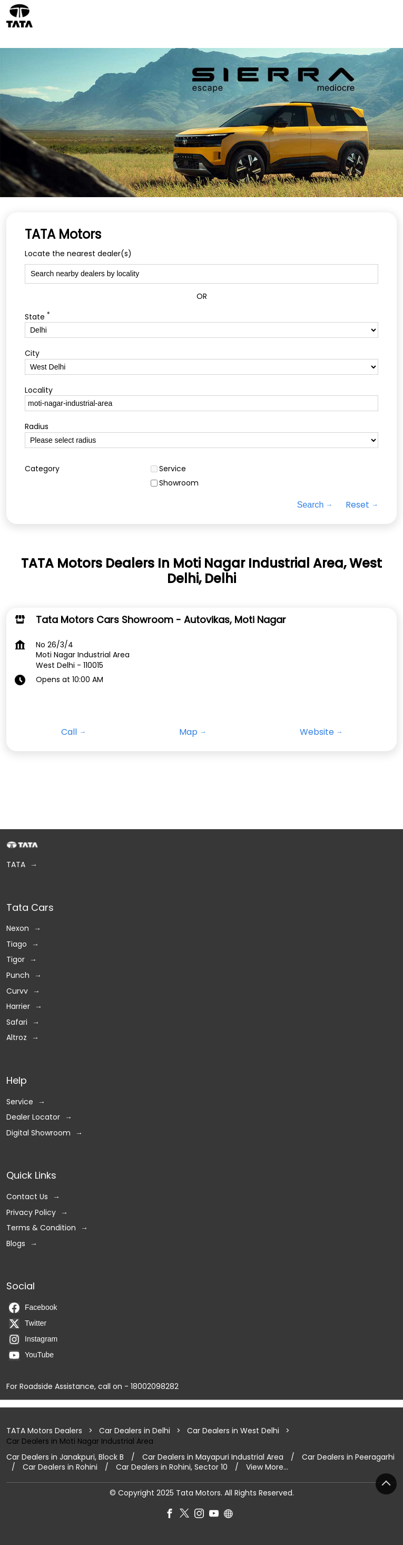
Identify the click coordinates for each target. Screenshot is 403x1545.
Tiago (16, 944)
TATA (15, 865)
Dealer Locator (33, 1117)
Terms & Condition (41, 1228)
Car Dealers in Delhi (134, 1431)
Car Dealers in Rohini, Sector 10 (172, 1467)
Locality (39, 390)
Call (69, 732)
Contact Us (27, 1197)
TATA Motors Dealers (45, 1431)
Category (42, 469)
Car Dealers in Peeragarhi (348, 1457)
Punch (18, 975)
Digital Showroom (38, 1133)
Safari (16, 1022)
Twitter (27, 1323)
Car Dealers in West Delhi (233, 1431)
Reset (357, 505)
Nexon (17, 929)
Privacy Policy (31, 1213)
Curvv (17, 991)
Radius (36, 427)
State (37, 316)
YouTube (31, 1355)
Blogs (15, 1244)
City (32, 353)
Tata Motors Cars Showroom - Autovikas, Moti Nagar (161, 619)
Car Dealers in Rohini (60, 1467)
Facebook (33, 1308)
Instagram (33, 1339)
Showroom (179, 484)
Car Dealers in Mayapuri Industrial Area (212, 1457)
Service (172, 469)
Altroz (16, 1038)
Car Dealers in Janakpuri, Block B (65, 1457)
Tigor (15, 960)
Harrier (18, 1007)
